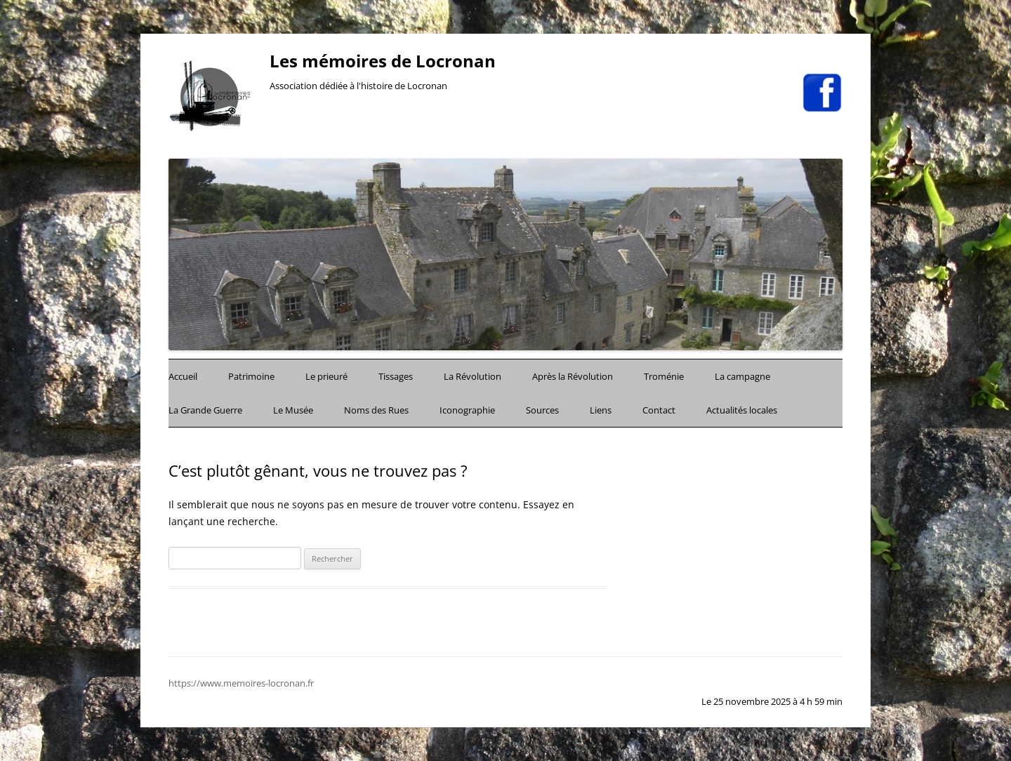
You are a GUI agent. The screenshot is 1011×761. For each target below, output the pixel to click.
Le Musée (293, 410)
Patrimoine (251, 376)
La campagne (742, 376)
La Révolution (472, 376)
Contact (658, 410)
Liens (601, 410)
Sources (542, 410)
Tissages (395, 376)
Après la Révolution (572, 376)
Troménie (664, 376)
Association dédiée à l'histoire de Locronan (358, 86)
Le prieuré (326, 376)
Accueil (182, 376)
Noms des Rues (376, 410)
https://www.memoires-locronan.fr (241, 683)
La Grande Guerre (205, 410)
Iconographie (467, 410)
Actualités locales (741, 410)
